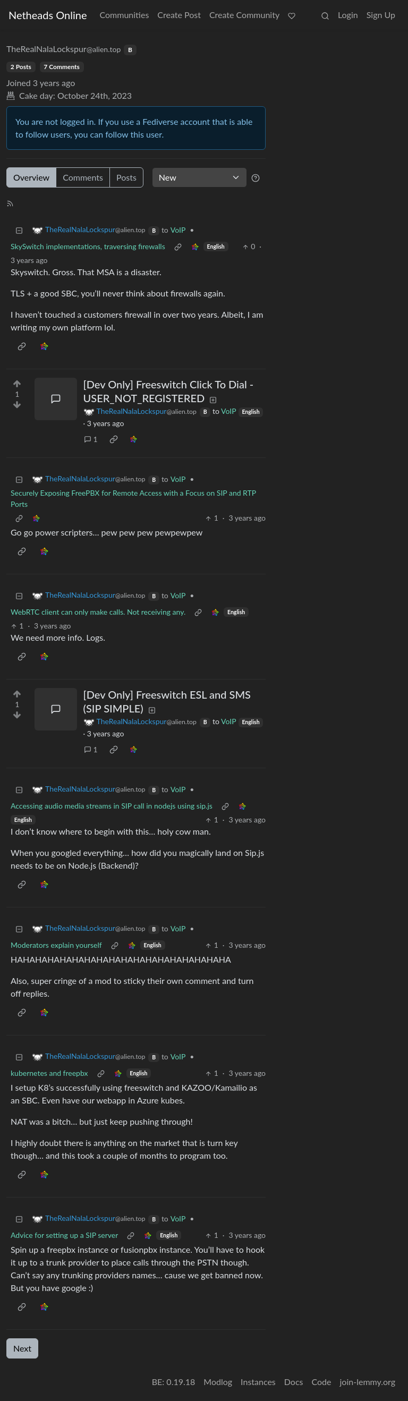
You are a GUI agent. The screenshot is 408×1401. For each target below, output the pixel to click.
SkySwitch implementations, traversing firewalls (88, 246)
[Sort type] (199, 177)
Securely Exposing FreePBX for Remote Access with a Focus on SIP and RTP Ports (133, 498)
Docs (293, 1382)
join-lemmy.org (367, 1382)
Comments (83, 177)
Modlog (217, 1382)
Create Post (179, 15)
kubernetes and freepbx (49, 1072)
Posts (126, 177)
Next (22, 1348)
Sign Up (381, 15)
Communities (124, 15)
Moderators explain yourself (56, 944)
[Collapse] (19, 230)
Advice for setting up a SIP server (64, 1234)
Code (322, 1382)
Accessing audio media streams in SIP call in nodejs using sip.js (111, 805)
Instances (258, 1382)
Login (348, 15)
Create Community (244, 15)
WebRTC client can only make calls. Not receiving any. (98, 611)
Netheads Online (47, 15)
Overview (31, 177)
